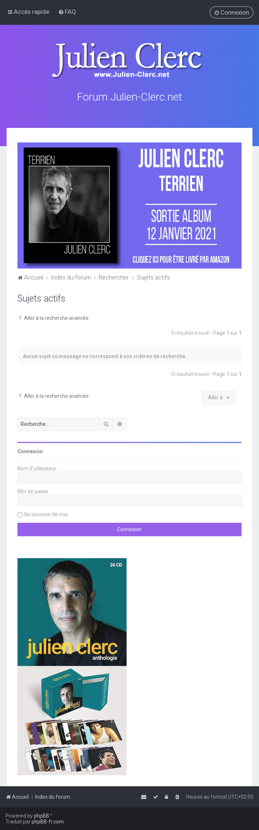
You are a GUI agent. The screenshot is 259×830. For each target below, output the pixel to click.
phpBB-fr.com (48, 822)
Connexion (30, 451)
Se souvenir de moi (46, 514)
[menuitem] (67, 11)
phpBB (41, 816)
